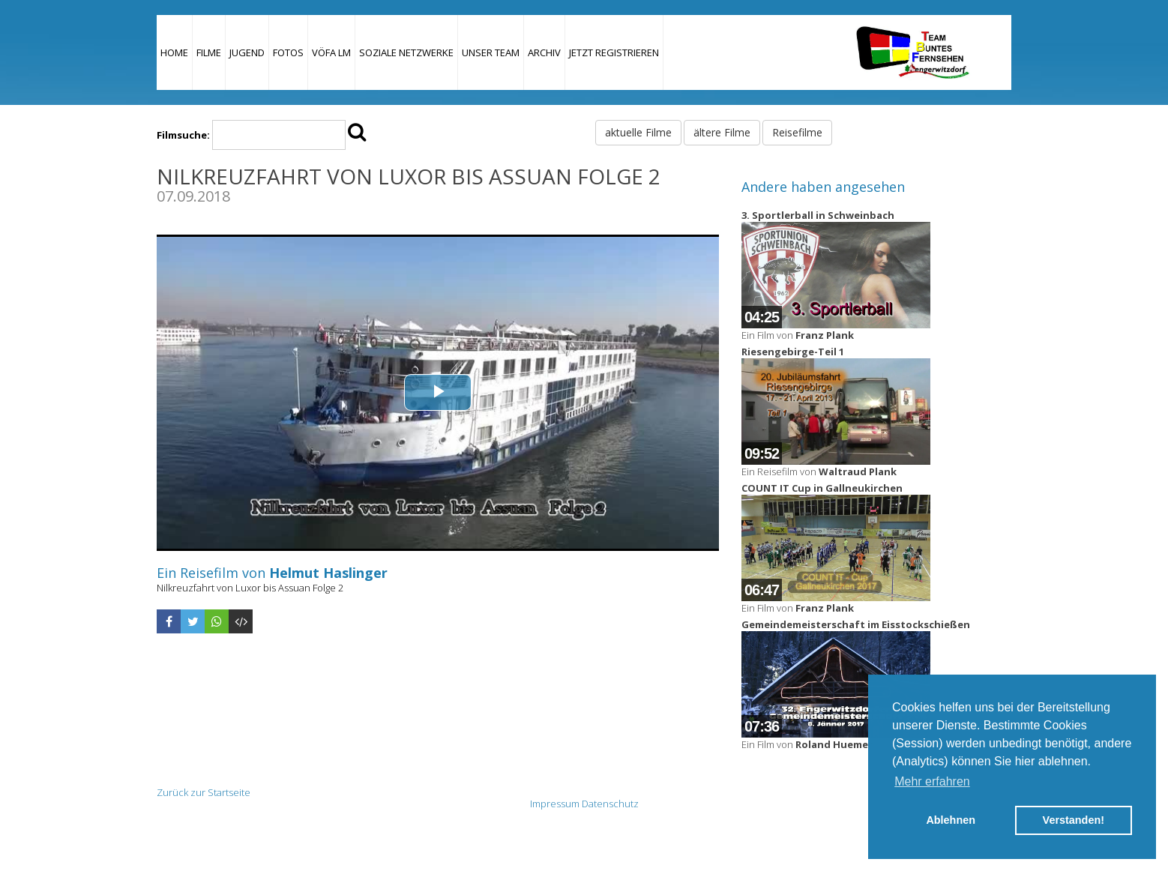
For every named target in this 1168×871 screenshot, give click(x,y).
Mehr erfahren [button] (932, 781)
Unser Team (491, 52)
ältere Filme (721, 132)
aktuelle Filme (638, 132)
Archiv (544, 52)
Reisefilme (797, 132)
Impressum (555, 803)
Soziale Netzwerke (406, 52)
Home (174, 52)
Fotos (288, 52)
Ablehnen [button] (950, 820)
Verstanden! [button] (1073, 820)
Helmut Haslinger (328, 573)
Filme (208, 52)
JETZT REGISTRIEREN (614, 52)
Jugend (247, 52)
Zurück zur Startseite (203, 792)
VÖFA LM (331, 52)
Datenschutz (610, 803)
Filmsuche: (183, 135)
